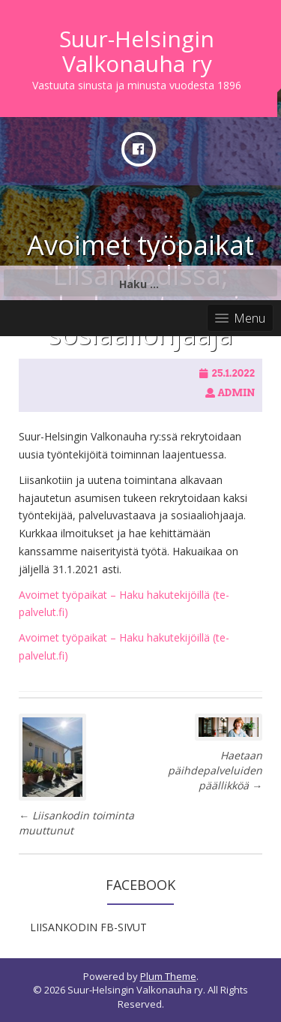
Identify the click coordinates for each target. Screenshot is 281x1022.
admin (236, 392)
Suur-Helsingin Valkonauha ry (136, 51)
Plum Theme (168, 976)
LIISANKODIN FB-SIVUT (88, 927)
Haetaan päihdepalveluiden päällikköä (215, 770)
